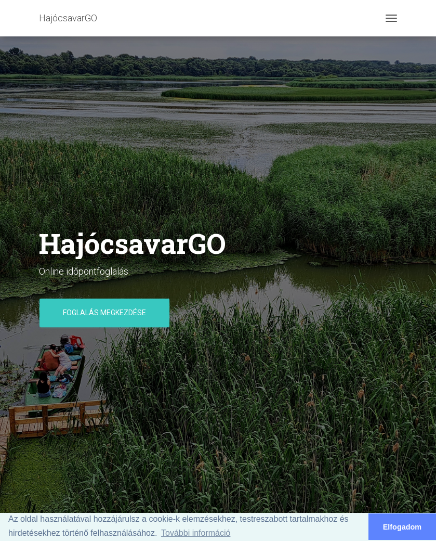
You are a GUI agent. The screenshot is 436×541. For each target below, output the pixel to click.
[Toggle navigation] (391, 18)
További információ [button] (195, 533)
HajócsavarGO (68, 17)
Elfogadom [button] (402, 527)
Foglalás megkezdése (104, 312)
